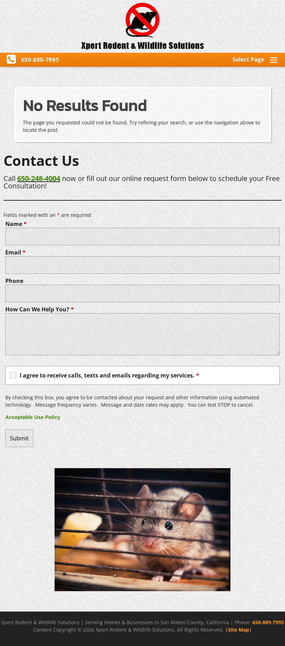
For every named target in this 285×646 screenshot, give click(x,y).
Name (16, 224)
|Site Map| (238, 629)
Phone (14, 281)
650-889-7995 (268, 622)
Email (15, 252)
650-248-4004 (38, 178)
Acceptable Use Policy (32, 417)
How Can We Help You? (39, 309)
